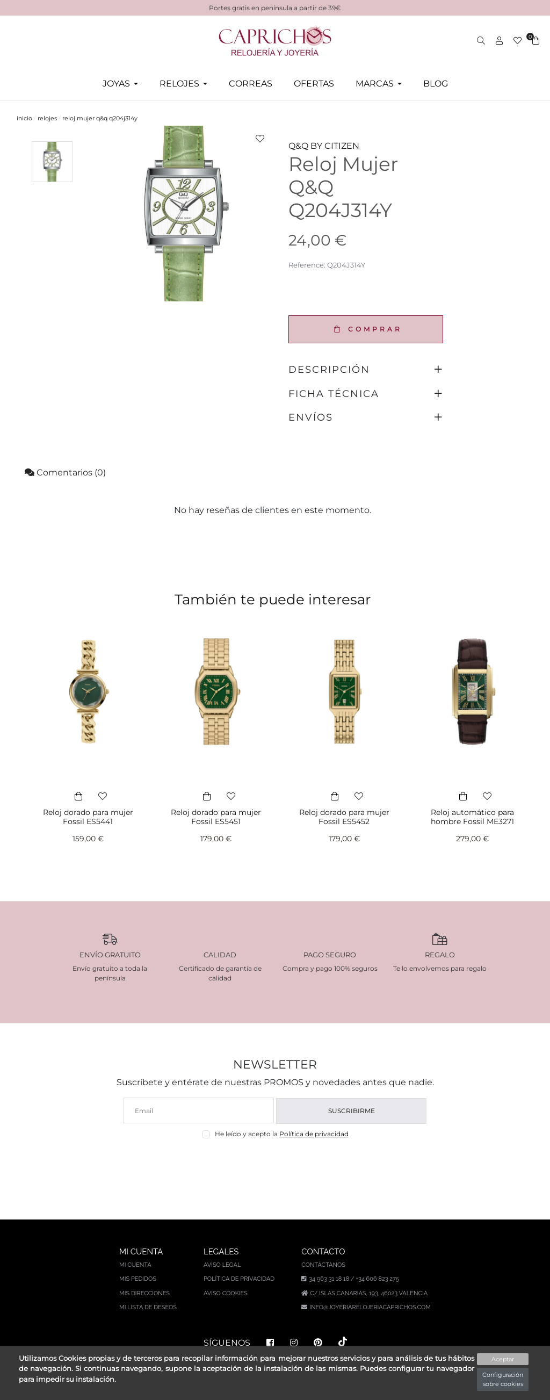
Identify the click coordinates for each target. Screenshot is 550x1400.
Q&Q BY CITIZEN (323, 146)
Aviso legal (222, 1264)
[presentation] (275, 1164)
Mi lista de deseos (148, 1307)
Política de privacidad (314, 1134)
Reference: (306, 265)
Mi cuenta (135, 1264)
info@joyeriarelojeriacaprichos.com (370, 1307)
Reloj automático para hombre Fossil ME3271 (472, 816)
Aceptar (502, 1359)
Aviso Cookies (226, 1293)
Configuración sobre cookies (502, 1379)
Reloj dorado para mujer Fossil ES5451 (216, 816)
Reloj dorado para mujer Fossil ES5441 (88, 816)
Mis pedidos (137, 1278)
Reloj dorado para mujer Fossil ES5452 (344, 816)
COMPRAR (365, 329)
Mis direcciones (144, 1293)
